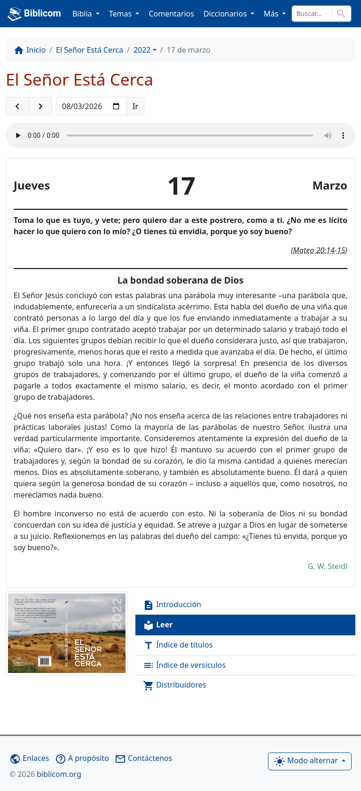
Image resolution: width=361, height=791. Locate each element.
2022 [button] (142, 50)
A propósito (82, 758)
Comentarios (171, 13)
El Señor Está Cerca (89, 50)
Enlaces (29, 758)
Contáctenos (143, 758)
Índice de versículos (184, 666)
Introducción (172, 605)
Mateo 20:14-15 (319, 250)
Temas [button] (121, 13)
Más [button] (272, 13)
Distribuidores (174, 685)
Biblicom (34, 14)
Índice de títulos (177, 645)
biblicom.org (45, 774)
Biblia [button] (83, 13)
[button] (17, 106)
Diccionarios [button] (226, 13)
